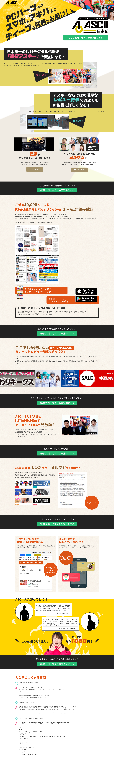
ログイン (109, 2)
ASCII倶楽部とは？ (19, 750)
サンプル (92, 471)
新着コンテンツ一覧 (20, 753)
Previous (3, 346)
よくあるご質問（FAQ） (20, 752)
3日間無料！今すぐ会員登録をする (89, 39)
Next (110, 346)
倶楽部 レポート (40, 752)
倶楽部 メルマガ (40, 755)
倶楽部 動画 (39, 753)
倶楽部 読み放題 (40, 750)
